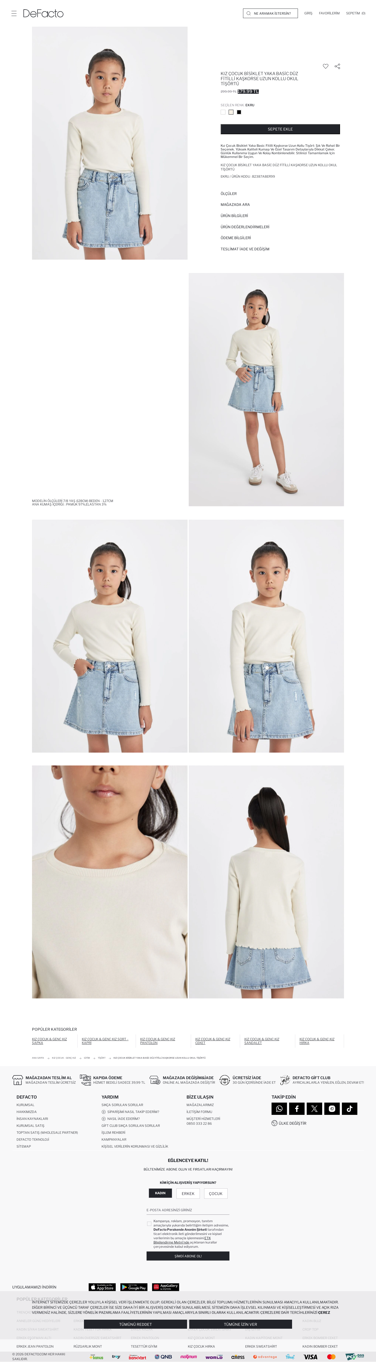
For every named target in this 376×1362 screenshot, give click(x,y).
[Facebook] (297, 1109)
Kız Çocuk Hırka (201, 1346)
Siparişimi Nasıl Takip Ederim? (130, 1112)
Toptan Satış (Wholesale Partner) (47, 1133)
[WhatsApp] (279, 1109)
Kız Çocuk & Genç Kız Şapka (49, 1041)
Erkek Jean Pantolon (35, 1346)
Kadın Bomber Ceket (320, 1346)
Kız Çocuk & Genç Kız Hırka (317, 1041)
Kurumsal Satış (31, 1126)
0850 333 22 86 (199, 1124)
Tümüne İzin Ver (240, 1324)
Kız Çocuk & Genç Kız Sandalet (261, 1041)
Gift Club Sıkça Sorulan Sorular (131, 1126)
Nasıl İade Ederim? (121, 1119)
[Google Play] (134, 1287)
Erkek (188, 1193)
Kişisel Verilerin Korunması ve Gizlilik (135, 1146)
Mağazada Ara (235, 204)
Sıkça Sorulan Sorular (122, 1105)
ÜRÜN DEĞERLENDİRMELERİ (245, 227)
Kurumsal (25, 1105)
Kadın (160, 1193)
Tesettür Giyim (144, 1346)
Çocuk (216, 1193)
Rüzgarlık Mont (88, 1346)
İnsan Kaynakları (32, 1119)
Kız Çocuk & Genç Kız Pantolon (157, 1041)
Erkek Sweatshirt (261, 1346)
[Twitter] (314, 1109)
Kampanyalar (114, 1139)
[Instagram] (332, 1109)
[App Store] (102, 1287)
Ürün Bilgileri (234, 216)
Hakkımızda (27, 1112)
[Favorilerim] (329, 13)
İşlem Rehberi (113, 1133)
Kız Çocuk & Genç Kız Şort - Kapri (105, 1041)
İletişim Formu (199, 1112)
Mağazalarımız (200, 1105)
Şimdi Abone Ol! (188, 1256)
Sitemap (24, 1146)
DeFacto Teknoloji (33, 1139)
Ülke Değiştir (292, 1123)
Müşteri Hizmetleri (203, 1119)
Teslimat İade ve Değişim (245, 249)
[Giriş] (308, 13)
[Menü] (14, 13)
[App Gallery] (165, 1287)
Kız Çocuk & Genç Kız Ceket (212, 1041)
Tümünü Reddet (135, 1324)
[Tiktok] (349, 1109)
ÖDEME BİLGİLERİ (236, 238)
